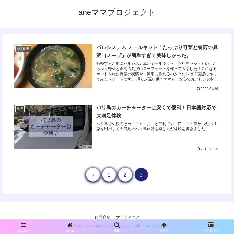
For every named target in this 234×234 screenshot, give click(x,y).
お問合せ (102, 217)
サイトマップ (127, 217)
